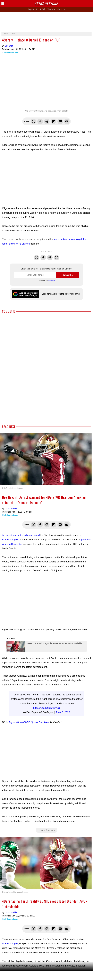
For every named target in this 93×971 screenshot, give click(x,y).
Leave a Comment (47, 819)
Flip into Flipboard (53, 121)
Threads (50, 256)
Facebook (43, 256)
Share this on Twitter (33, 121)
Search (85, 3)
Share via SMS (60, 121)
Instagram (56, 256)
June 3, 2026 (63, 701)
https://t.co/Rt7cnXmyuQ (46, 697)
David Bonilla (11, 508)
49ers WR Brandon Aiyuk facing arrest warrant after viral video (48, 638)
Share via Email (67, 121)
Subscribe (68, 275)
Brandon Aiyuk (10, 539)
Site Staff (9, 46)
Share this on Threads (47, 121)
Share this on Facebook (40, 121)
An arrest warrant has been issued (21, 535)
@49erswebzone (11, 52)
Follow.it (51, 280)
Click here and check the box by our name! (61, 294)
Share (90, 3)
